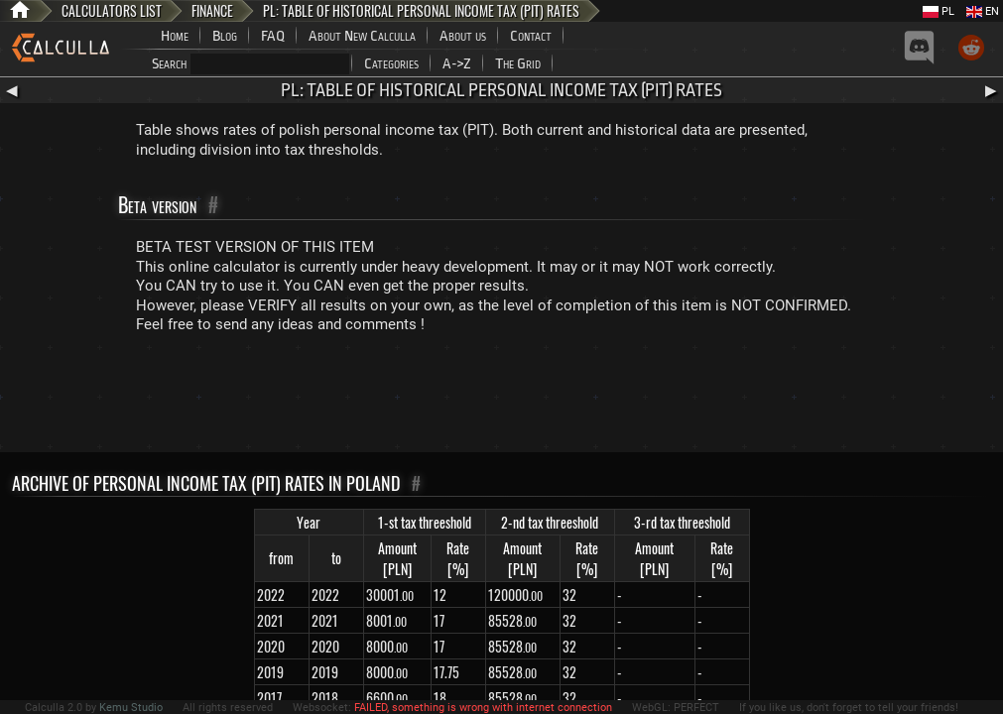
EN (982, 11)
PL (938, 11)
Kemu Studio (131, 707)
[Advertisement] (502, 397)
